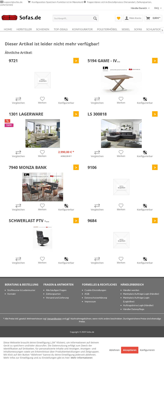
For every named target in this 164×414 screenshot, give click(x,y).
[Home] (8, 29)
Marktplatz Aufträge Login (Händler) (141, 293)
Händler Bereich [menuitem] (139, 8)
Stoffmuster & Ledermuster (21, 290)
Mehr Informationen (82, 357)
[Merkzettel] (118, 18)
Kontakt (11, 293)
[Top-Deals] (60, 29)
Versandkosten (54, 318)
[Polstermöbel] (107, 29)
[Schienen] (42, 29)
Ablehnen (114, 350)
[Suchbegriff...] (76, 18)
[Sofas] (138, 29)
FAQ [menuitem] (156, 8)
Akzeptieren (129, 350)
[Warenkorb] (153, 18)
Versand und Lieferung (57, 297)
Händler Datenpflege (133, 309)
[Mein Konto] (133, 18)
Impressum (90, 301)
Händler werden (131, 290)
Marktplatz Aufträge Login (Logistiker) (136, 299)
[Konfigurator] (82, 29)
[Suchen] (95, 18)
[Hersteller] (24, 29)
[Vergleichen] (18, 101)
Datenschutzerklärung (96, 297)
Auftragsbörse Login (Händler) (138, 305)
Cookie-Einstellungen (95, 290)
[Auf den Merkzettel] (42, 101)
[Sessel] (125, 29)
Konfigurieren (147, 350)
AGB (87, 293)
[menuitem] (76, 18)
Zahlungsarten (53, 293)
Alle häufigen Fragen (56, 290)
